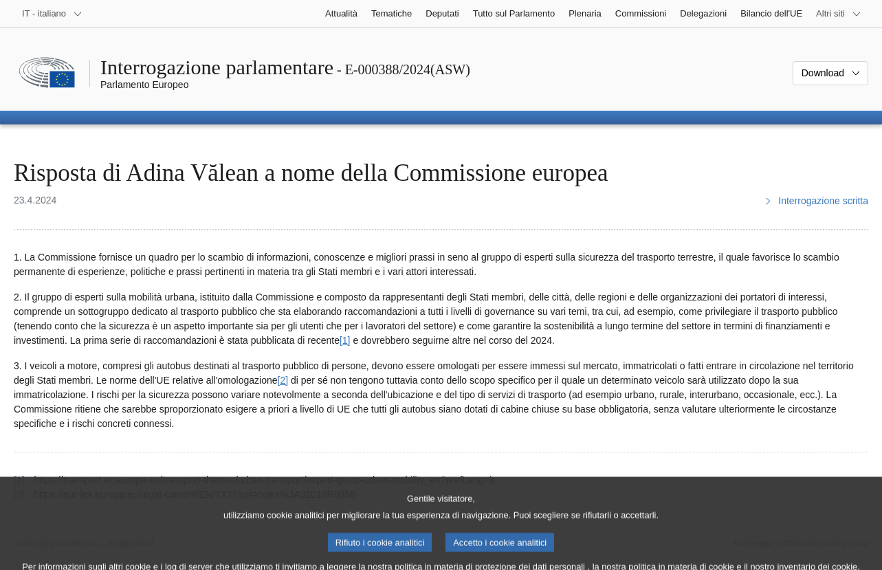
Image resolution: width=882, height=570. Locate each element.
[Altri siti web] (838, 14)
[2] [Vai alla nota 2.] (283, 380)
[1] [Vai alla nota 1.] (345, 340)
